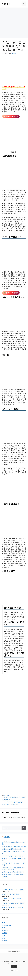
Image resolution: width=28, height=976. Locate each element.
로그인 (16, 817)
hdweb (24, 961)
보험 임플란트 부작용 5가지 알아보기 (12, 907)
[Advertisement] (14, 23)
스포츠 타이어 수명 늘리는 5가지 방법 (13, 890)
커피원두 (4, 940)
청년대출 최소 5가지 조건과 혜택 (11, 898)
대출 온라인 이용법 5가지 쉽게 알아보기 (13, 903)
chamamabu (17, 963)
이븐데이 (6, 3)
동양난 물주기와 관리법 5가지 (10, 894)
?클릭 (11, 116)
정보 (3, 938)
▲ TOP (14, 966)
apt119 (9, 963)
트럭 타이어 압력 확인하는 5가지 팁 (12, 849)
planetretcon (5, 961)
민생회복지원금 (6, 925)
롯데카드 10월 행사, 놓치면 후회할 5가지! (14, 846)
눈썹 (3, 923)
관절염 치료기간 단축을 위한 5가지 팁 (13, 872)
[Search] (24, 828)
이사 (3, 935)
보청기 (4, 928)
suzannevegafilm (15, 961)
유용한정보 (5, 930)
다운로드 (7, 837)
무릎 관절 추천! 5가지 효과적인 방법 (12, 856)
